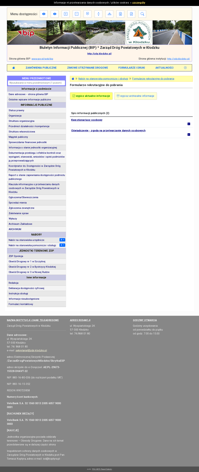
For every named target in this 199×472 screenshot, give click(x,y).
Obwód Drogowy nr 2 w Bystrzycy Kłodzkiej (32, 266)
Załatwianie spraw (19, 213)
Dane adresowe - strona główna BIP (28, 94)
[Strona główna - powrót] (73, 78)
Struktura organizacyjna (21, 121)
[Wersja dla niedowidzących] (44, 14)
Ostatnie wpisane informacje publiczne (30, 99)
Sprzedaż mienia (18, 202)
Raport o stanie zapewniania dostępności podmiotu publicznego (37, 177)
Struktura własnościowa (22, 131)
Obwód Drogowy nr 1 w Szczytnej (27, 261)
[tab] (41, 67)
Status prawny (16, 110)
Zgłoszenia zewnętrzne (21, 208)
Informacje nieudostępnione (24, 298)
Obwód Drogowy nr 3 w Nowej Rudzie (29, 272)
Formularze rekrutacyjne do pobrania (153, 78)
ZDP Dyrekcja (16, 256)
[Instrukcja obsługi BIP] (131, 14)
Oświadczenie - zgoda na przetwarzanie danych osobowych (108, 130)
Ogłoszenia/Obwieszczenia (23, 197)
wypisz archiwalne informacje (135, 95)
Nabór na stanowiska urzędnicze (26, 240)
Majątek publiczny (18, 136)
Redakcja (14, 282)
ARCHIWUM (15, 229)
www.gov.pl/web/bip (42, 58)
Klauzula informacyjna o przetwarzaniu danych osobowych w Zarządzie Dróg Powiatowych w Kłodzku (34, 188)
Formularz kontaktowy (21, 304)
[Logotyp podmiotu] (99, 32)
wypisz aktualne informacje (91, 95)
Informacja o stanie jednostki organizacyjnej (33, 147)
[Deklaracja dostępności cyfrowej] (120, 14)
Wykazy (13, 218)
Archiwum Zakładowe (20, 223)
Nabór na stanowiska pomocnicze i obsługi (103, 78)
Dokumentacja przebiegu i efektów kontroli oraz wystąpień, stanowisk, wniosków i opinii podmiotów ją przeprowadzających (37, 156)
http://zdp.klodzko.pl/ (99, 53)
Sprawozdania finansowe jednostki (28, 142)
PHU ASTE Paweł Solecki (102, 469)
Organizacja (15, 115)
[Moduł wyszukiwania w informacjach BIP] (142, 14)
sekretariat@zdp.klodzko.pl (31, 350)
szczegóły (138, 2)
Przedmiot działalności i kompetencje (29, 126)
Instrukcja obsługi (18, 293)
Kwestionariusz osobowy (86, 119)
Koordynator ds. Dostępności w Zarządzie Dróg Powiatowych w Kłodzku (35, 167)
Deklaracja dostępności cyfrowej (26, 288)
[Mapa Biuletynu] (109, 14)
